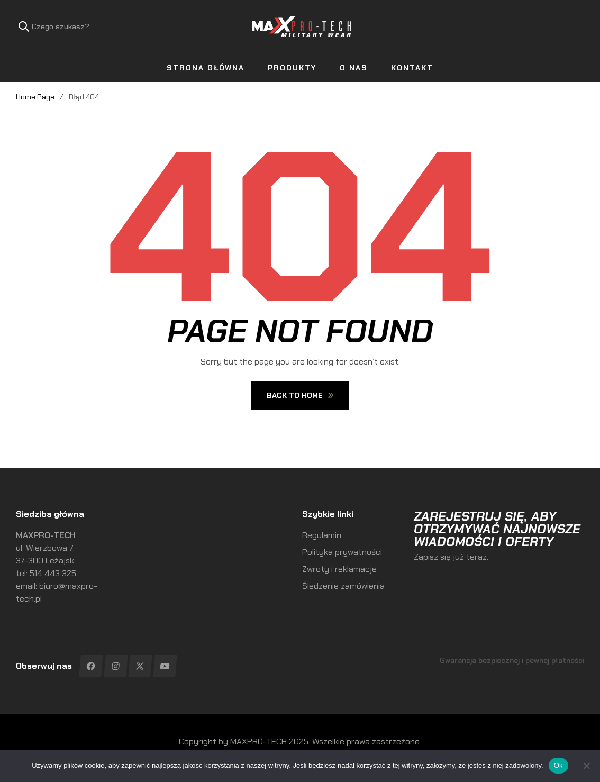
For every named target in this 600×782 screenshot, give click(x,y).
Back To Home (300, 395)
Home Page (35, 97)
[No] (586, 765)
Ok (558, 765)
